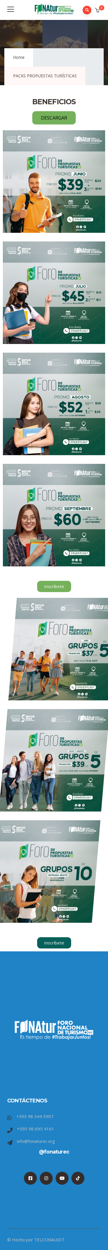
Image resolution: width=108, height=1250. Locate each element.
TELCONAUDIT (49, 1239)
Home (18, 57)
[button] (98, 10)
